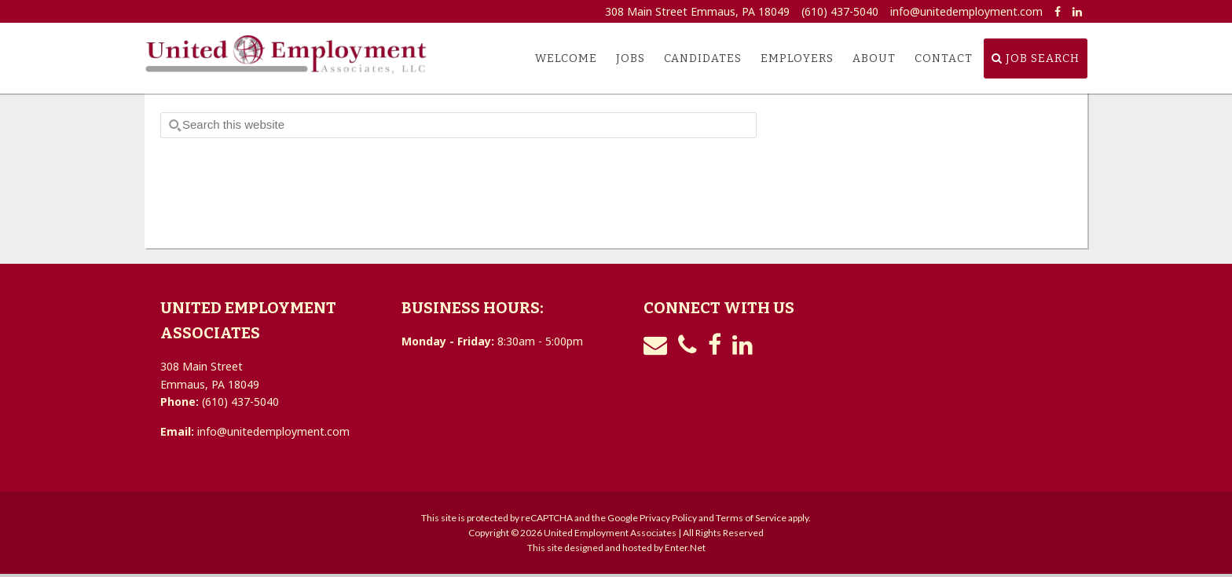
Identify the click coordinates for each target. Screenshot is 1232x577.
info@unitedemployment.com (966, 11)
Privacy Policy (668, 518)
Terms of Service (751, 518)
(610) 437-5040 (839, 11)
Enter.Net (685, 547)
